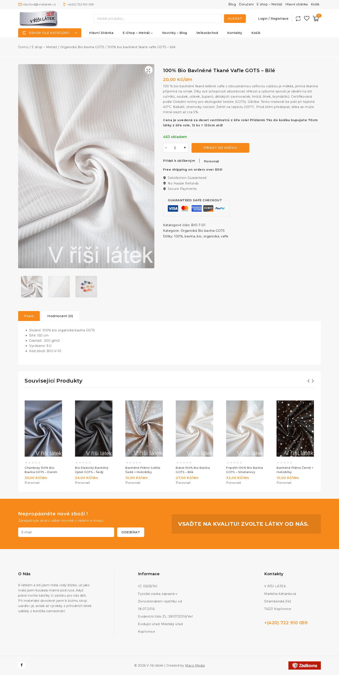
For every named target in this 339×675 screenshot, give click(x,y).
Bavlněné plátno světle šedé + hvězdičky (142, 470)
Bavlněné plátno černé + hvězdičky (295, 470)
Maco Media (195, 665)
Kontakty (234, 33)
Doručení (246, 4)
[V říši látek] (38, 18)
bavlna (190, 236)
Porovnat (211, 161)
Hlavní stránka (296, 4)
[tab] (29, 316)
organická (211, 236)
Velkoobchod (207, 33)
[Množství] (175, 147)
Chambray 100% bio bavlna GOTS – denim (41, 470)
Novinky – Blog (174, 33)
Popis (29, 316)
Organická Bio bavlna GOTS (203, 230)
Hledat (235, 19)
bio (199, 236)
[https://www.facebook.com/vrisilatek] (22, 665)
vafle (225, 236)
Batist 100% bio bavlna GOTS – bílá (193, 470)
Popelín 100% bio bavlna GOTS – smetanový (244, 470)
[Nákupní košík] (316, 19)
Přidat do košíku (218, 148)
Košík (315, 4)
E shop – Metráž (269, 4)
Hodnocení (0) (60, 316)
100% (178, 236)
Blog (232, 4)
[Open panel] (49, 32)
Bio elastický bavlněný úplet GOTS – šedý (91, 470)
